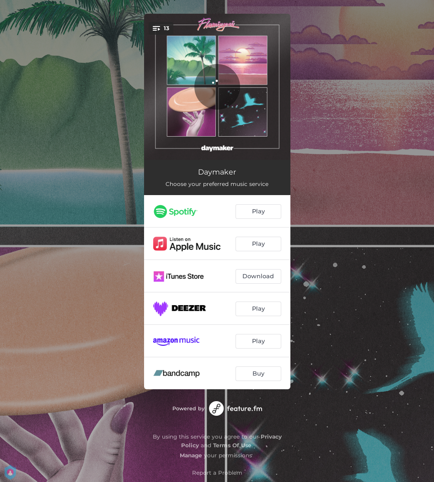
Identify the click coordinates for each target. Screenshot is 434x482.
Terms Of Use (232, 445)
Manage (191, 455)
